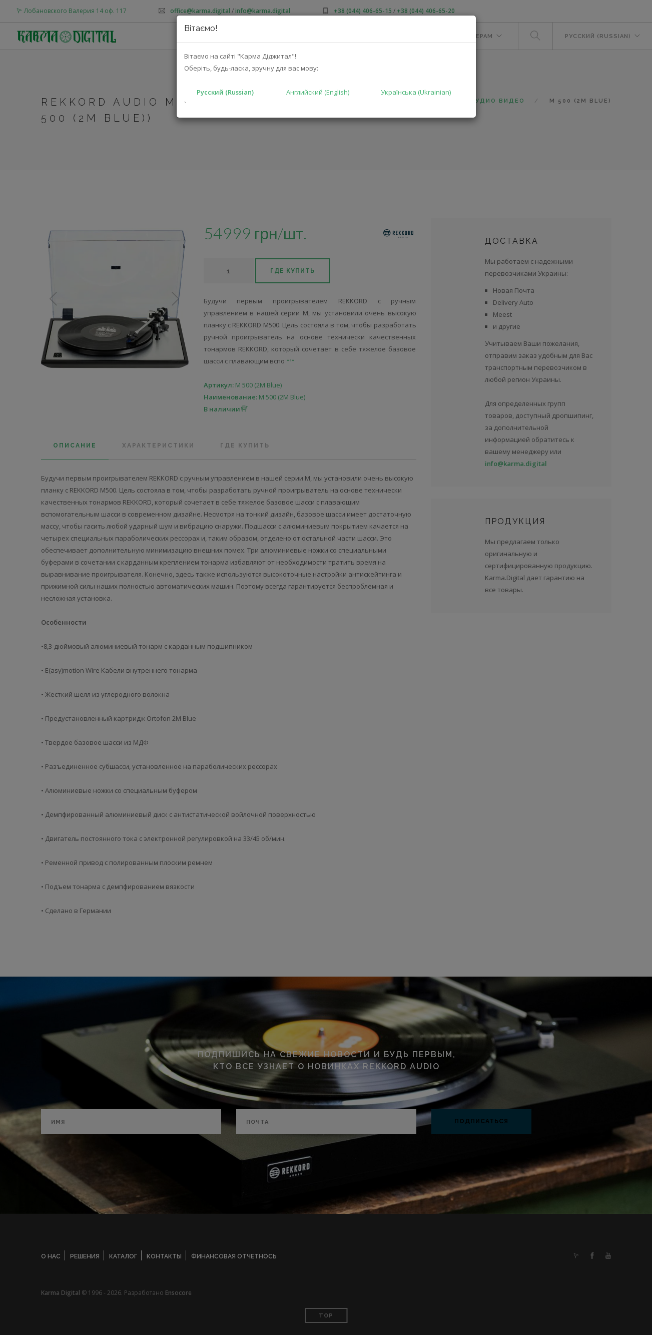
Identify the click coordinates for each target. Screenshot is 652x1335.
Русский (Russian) (225, 92)
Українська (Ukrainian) (416, 92)
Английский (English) (317, 92)
